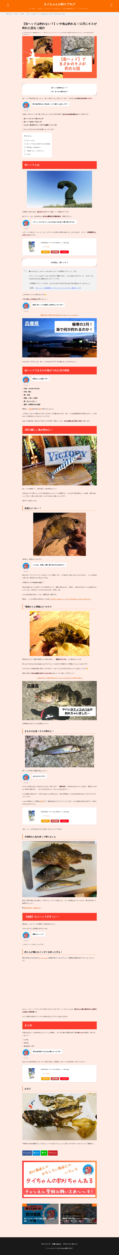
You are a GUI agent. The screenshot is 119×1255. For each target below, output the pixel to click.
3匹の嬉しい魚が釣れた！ (33, 147)
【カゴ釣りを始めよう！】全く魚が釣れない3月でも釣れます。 (70, 599)
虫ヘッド (40, 32)
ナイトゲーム (55, 32)
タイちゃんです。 (83, 8)
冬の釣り (65, 32)
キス (50, 32)
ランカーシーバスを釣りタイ (52, 8)
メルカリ (64, 252)
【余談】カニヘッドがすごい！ (34, 150)
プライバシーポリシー (70, 1244)
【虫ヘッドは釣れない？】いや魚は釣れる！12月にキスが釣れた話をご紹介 (46, 14)
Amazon (45, 252)
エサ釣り (39, 8)
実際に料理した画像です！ (33, 908)
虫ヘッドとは (29, 140)
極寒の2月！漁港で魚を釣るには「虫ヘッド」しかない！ (60, 315)
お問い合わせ (56, 1244)
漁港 (69, 32)
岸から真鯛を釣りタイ (69, 8)
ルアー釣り (32, 8)
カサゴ (46, 32)
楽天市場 (55, 252)
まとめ (27, 154)
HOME (9, 14)
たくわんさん (43, 958)
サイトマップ (45, 1244)
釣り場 (16, 14)
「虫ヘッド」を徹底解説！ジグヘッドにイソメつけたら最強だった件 (58, 288)
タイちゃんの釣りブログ (59, 4)
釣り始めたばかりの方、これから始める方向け (82, 32)
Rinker (48, 246)
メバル (60, 32)
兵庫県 (22, 14)
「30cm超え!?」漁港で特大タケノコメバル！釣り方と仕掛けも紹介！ (59, 678)
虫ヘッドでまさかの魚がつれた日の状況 (37, 144)
